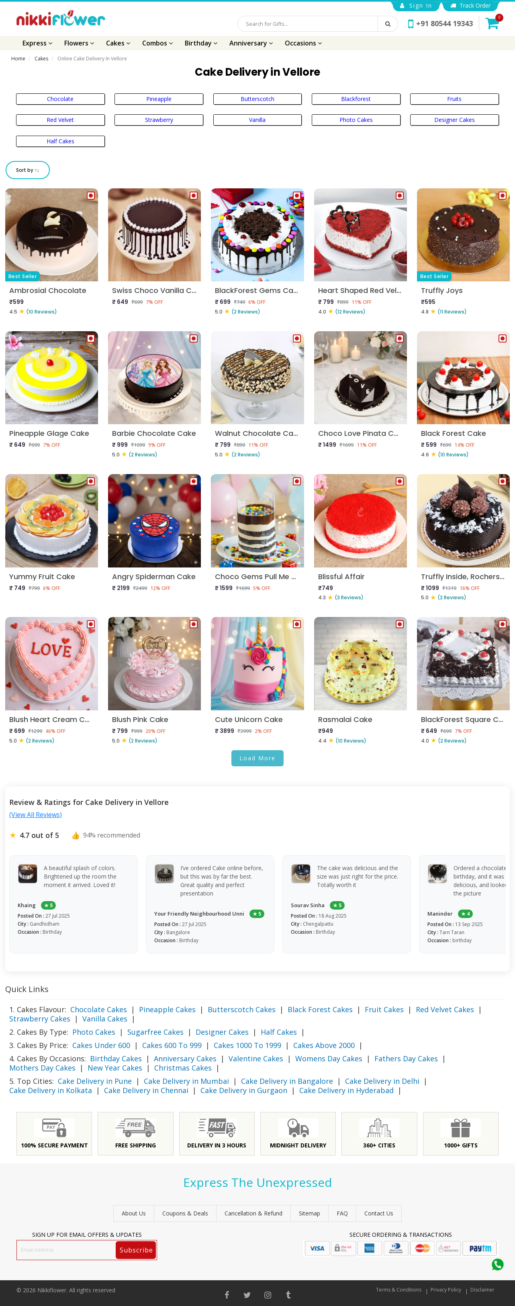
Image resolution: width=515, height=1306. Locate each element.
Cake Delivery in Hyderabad (346, 1090)
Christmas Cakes (183, 1068)
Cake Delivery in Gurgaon (243, 1090)
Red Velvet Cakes (445, 1009)
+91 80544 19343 (440, 23)
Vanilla (257, 120)
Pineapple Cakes (167, 1009)
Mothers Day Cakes (42, 1068)
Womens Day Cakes (328, 1058)
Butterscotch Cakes (242, 1009)
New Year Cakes (115, 1068)
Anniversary (251, 43)
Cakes (118, 43)
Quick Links (27, 989)
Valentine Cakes (256, 1058)
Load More (257, 758)
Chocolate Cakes (98, 1009)
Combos (157, 43)
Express (37, 43)
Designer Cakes (454, 120)
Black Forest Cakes (320, 1009)
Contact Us (378, 1213)
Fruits (454, 99)
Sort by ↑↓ (27, 170)
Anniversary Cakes (185, 1058)
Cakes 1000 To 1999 (247, 1045)
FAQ (342, 1213)
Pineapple (159, 99)
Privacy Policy (446, 1289)
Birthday (201, 43)
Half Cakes (60, 141)
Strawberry (159, 120)
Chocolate (60, 99)
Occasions (303, 43)
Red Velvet (60, 120)
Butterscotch (257, 99)
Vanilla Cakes (104, 1018)
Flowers (79, 43)
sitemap (309, 1213)
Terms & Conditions (398, 1289)
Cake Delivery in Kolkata (50, 1090)
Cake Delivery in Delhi (382, 1081)
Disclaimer (482, 1289)
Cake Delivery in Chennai (146, 1090)
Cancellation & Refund (253, 1213)
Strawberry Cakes (39, 1018)
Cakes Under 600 (101, 1045)
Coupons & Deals (185, 1213)
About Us (134, 1213)
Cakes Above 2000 (324, 1045)
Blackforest (356, 99)
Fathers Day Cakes (406, 1058)
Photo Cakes (356, 120)
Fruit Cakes (384, 1009)
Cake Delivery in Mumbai (186, 1081)
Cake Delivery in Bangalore (287, 1081)
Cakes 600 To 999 (172, 1045)
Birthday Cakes (116, 1058)
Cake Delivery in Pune (95, 1081)
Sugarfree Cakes (155, 1032)
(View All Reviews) (35, 814)
